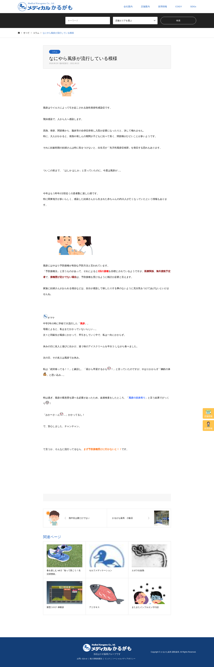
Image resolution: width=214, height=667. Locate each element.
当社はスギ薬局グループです (107, 654)
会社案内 (128, 6)
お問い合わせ (82, 659)
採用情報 (208, 425)
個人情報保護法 (96, 659)
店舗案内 (145, 6)
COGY (178, 6)
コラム (54, 52)
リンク (107, 659)
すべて (26, 33)
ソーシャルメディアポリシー (123, 659)
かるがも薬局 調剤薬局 (170, 652)
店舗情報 (208, 413)
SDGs (193, 6)
